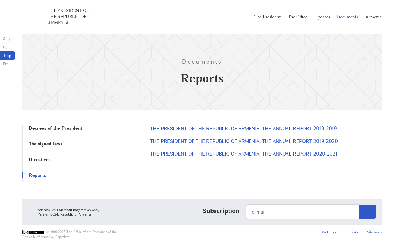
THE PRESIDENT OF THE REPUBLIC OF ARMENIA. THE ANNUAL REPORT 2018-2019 (243, 128)
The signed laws (45, 144)
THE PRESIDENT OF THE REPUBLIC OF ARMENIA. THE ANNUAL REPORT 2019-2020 (244, 141)
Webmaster (331, 232)
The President (267, 17)
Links (354, 232)
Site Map (374, 232)
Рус (6, 47)
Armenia (373, 17)
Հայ (6, 38)
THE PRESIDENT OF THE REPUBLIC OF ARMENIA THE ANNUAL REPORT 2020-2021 (244, 153)
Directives (39, 159)
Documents (347, 17)
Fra (6, 63)
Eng (7, 55)
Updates (322, 17)
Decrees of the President (55, 128)
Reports (37, 175)
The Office (297, 17)
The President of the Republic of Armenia (68, 16)
